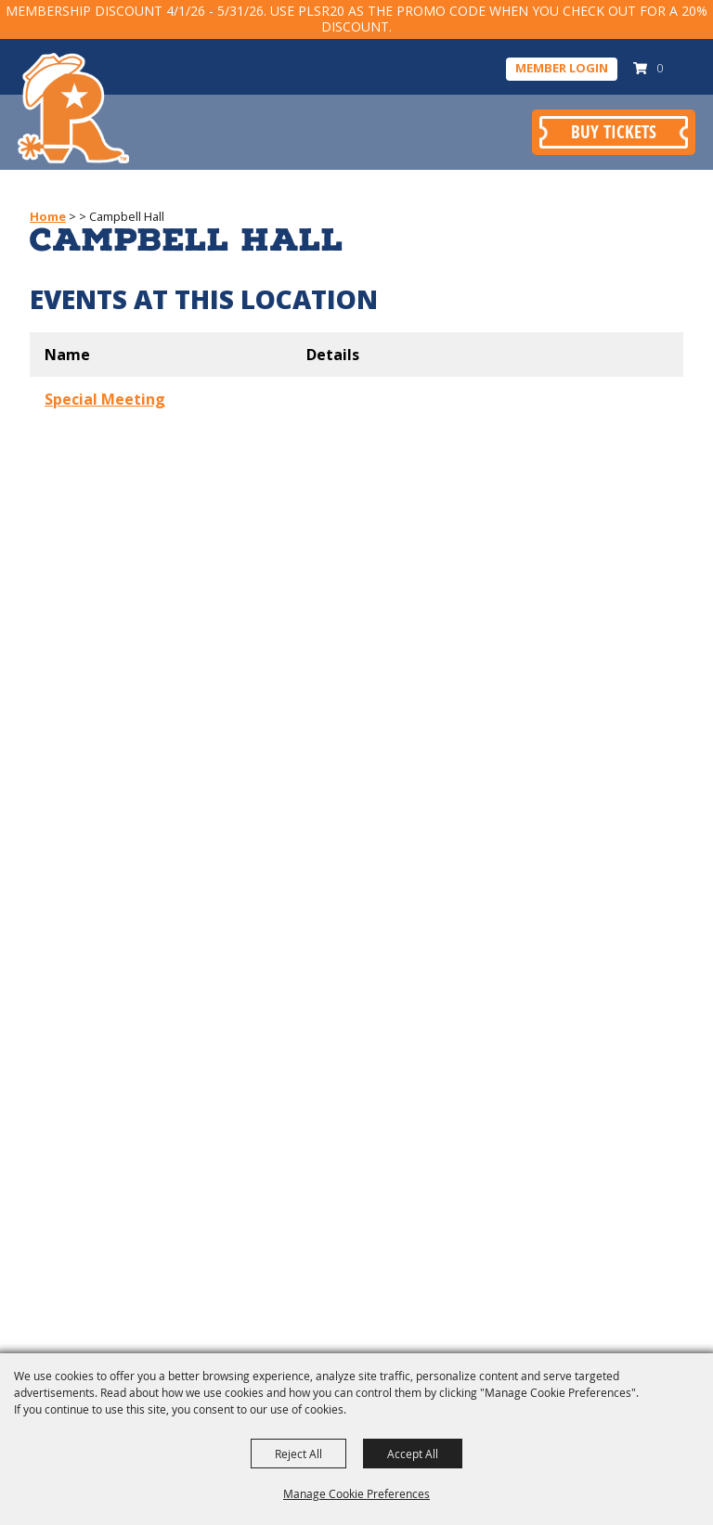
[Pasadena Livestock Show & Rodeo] (73, 108)
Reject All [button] (298, 1453)
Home (48, 216)
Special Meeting (105, 399)
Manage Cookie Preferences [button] (356, 1493)
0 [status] (659, 67)
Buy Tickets (613, 132)
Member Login (561, 67)
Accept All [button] (412, 1453)
